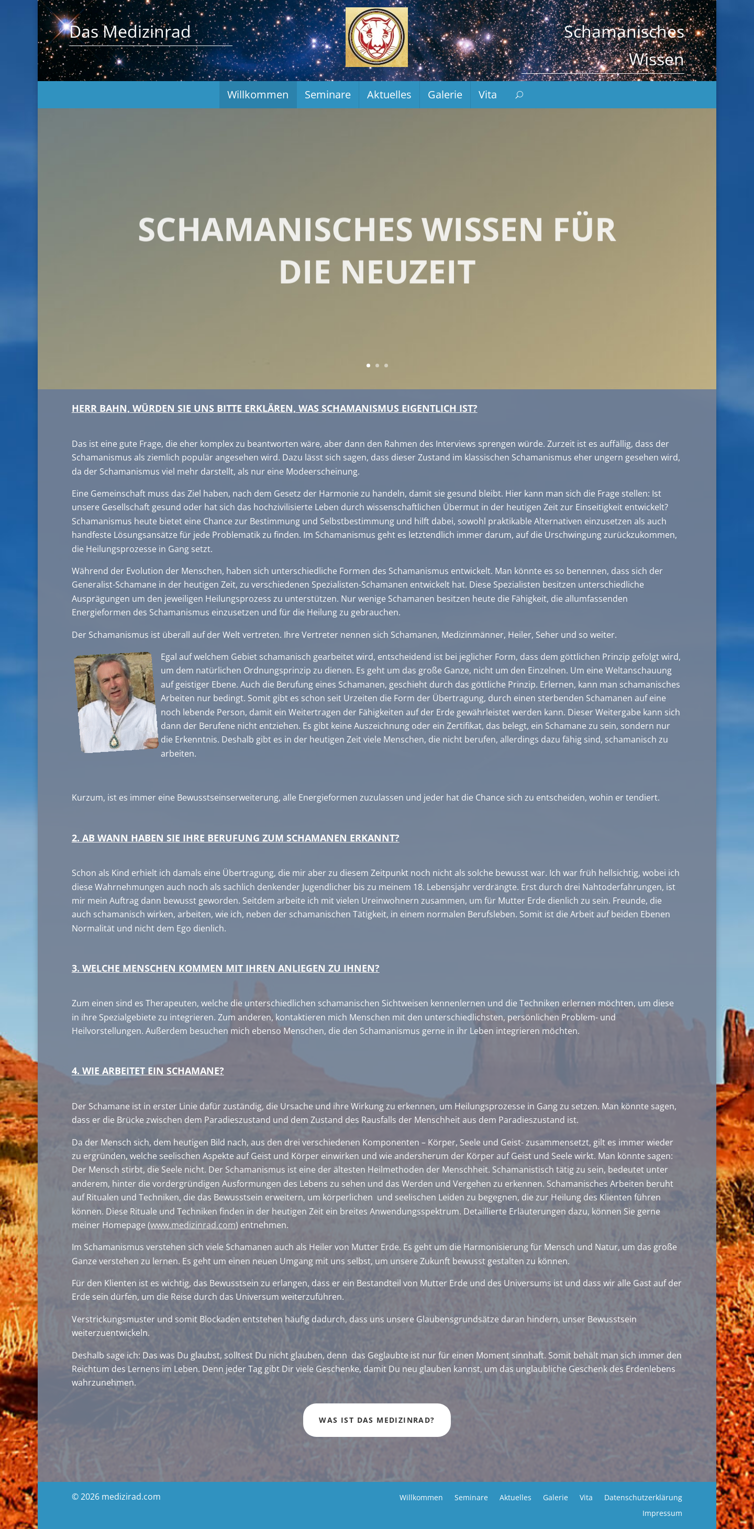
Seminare (328, 94)
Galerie (445, 94)
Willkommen (258, 94)
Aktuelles (389, 94)
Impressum (662, 1512)
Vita (488, 94)
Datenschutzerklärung (643, 1496)
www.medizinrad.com (193, 1225)
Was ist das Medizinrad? (377, 1420)
